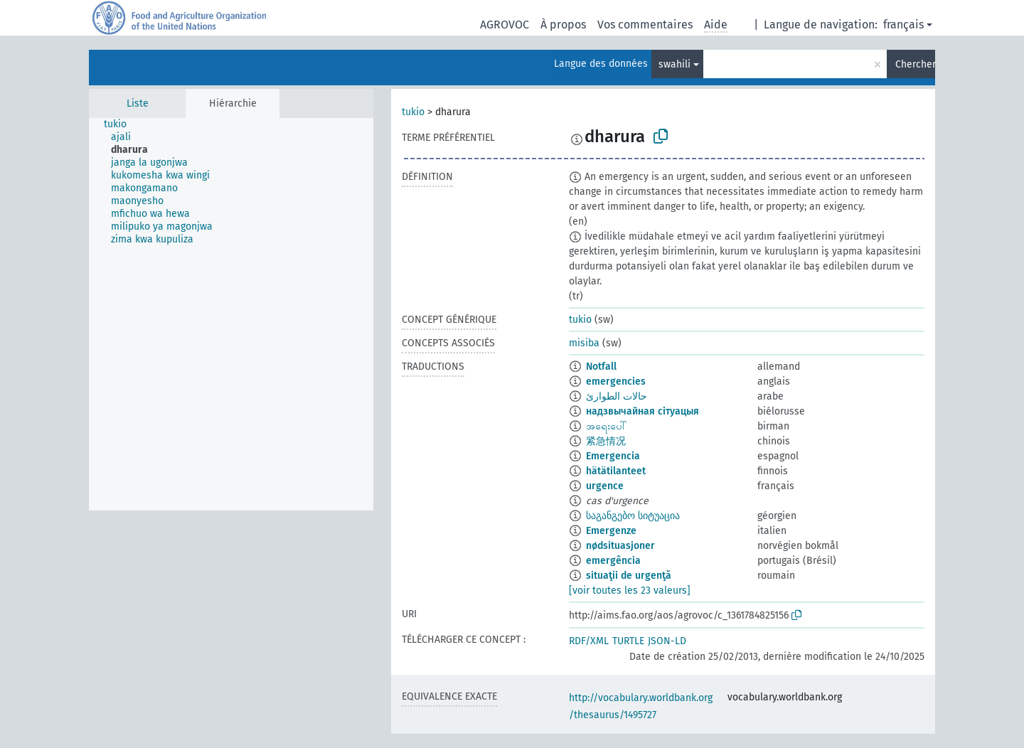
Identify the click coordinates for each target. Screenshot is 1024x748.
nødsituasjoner (620, 546)
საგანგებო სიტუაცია (633, 516)
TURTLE (628, 641)
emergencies (616, 381)
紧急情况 (606, 441)
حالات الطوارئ (616, 396)
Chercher (915, 64)
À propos (563, 24)
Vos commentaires (645, 24)
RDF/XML (589, 641)
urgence (605, 486)
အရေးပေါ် (606, 426)
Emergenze (611, 531)
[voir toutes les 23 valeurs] (629, 590)
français (903, 24)
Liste (138, 103)
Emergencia (613, 456)
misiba (584, 343)
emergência (613, 561)
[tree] (231, 314)
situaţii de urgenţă (628, 576)
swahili (674, 64)
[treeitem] (121, 124)
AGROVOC (504, 24)
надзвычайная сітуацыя (642, 411)
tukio (413, 112)
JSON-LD (667, 641)
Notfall (601, 366)
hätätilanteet (616, 471)
